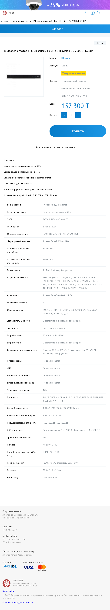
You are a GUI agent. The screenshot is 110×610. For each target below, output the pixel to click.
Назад (100, 43)
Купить (78, 131)
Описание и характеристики (55, 147)
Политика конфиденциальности (18, 602)
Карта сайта (8, 590)
